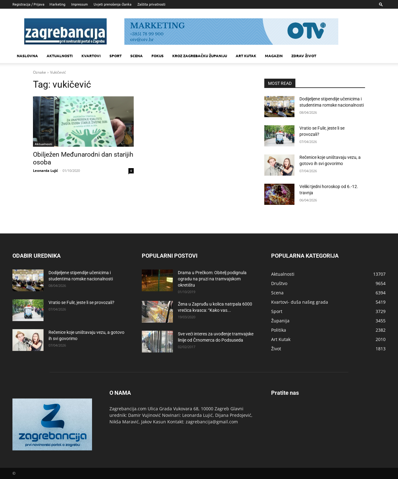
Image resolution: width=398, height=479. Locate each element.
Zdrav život (303, 55)
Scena (136, 55)
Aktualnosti (60, 55)
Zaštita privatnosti (151, 4)
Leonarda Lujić (45, 170)
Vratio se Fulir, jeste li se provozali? (81, 302)
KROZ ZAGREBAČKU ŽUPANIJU (199, 55)
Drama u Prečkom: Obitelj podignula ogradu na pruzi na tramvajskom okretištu (212, 279)
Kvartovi (91, 55)
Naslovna (27, 55)
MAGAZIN (274, 55)
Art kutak (246, 55)
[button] (381, 4)
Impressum (79, 4)
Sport (115, 55)
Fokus (157, 55)
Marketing (57, 4)
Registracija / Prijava (28, 4)
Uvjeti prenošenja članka (113, 4)
